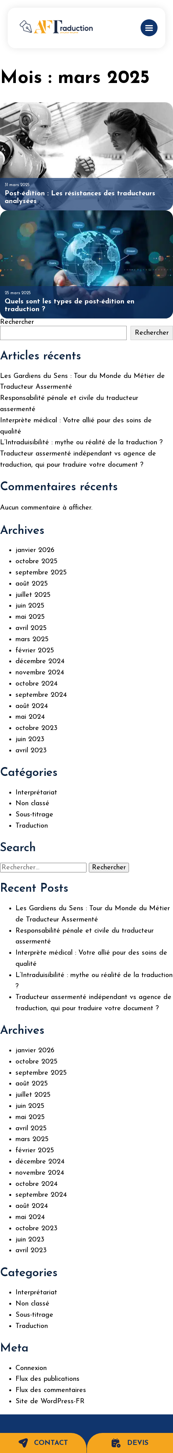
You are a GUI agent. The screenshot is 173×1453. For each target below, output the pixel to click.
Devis (130, 1443)
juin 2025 (29, 606)
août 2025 (31, 584)
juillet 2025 (33, 595)
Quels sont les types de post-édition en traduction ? (69, 305)
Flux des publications (47, 1379)
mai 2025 (30, 617)
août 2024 (31, 706)
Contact (43, 1443)
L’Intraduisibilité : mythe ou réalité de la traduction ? (81, 442)
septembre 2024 (41, 695)
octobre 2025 (36, 561)
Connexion (31, 1368)
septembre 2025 (41, 572)
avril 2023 (31, 750)
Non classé (32, 803)
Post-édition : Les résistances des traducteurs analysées (80, 197)
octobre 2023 (36, 728)
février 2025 (34, 650)
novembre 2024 (39, 672)
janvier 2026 (34, 550)
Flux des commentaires (50, 1390)
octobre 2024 (36, 684)
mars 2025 (32, 639)
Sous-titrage (34, 814)
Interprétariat (36, 792)
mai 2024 (30, 717)
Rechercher (17, 322)
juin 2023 (29, 739)
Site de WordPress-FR (50, 1401)
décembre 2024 (39, 661)
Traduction (31, 826)
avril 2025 (31, 628)
